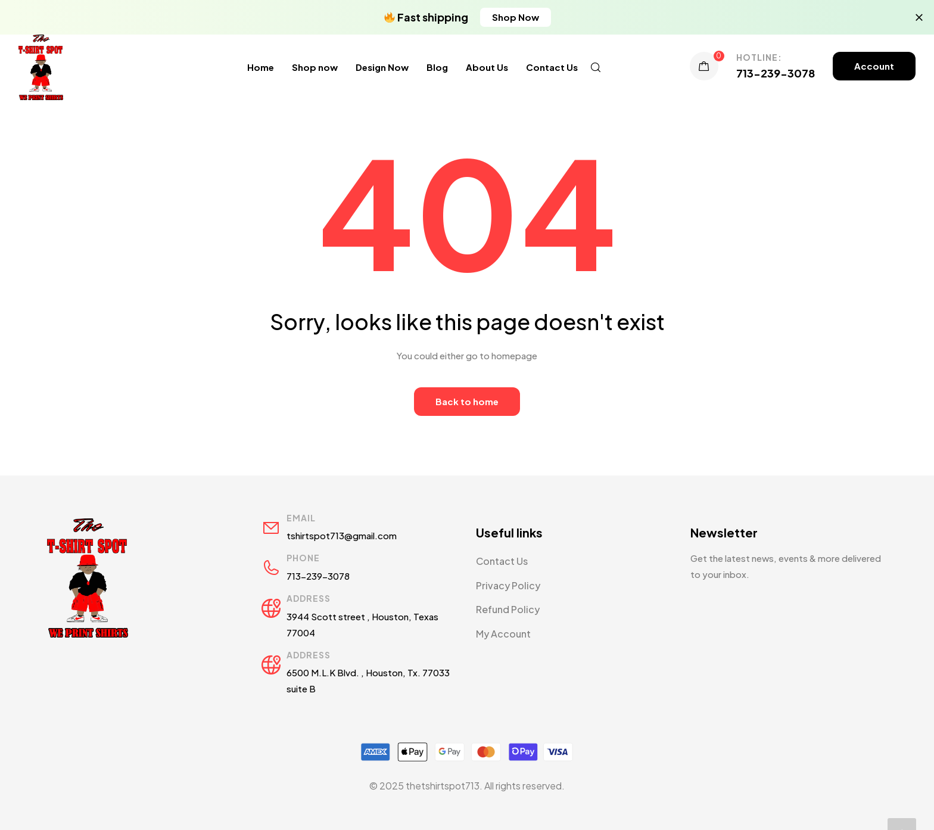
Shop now (315, 67)
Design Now (382, 67)
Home (260, 67)
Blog (437, 67)
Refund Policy (508, 609)
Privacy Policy (508, 585)
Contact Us (552, 67)
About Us (487, 67)
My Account (503, 633)
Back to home (467, 401)
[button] (515, 17)
